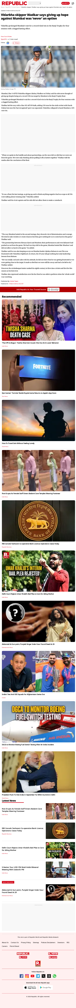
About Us (5, 942)
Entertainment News (7, 647)
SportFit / (8, 7)
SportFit (4, 39)
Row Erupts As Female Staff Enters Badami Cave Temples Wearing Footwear (31, 493)
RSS (68, 942)
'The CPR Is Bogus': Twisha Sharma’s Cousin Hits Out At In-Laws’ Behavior (30, 343)
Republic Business (6, 547)
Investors (61, 942)
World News (5, 798)
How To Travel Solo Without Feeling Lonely (18, 443)
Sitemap (36, 942)
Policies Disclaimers (48, 942)
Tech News (5, 396)
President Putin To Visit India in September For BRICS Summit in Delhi (28, 795)
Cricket (4, 697)
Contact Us (15, 942)
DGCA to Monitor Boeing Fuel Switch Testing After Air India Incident (28, 744)
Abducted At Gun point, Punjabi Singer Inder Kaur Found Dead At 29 (28, 644)
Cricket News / (16, 7)
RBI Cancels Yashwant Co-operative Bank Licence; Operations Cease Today (30, 544)
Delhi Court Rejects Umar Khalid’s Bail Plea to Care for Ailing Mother (28, 594)
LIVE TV (65, 3)
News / (3, 7)
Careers (5, 946)
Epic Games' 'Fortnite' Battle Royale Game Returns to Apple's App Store (29, 393)
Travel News (5, 446)
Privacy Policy (26, 942)
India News (5, 346)
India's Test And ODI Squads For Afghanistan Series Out (23, 694)
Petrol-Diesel (14, 946)
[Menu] (72, 3)
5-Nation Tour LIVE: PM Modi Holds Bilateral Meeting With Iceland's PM (20, 868)
